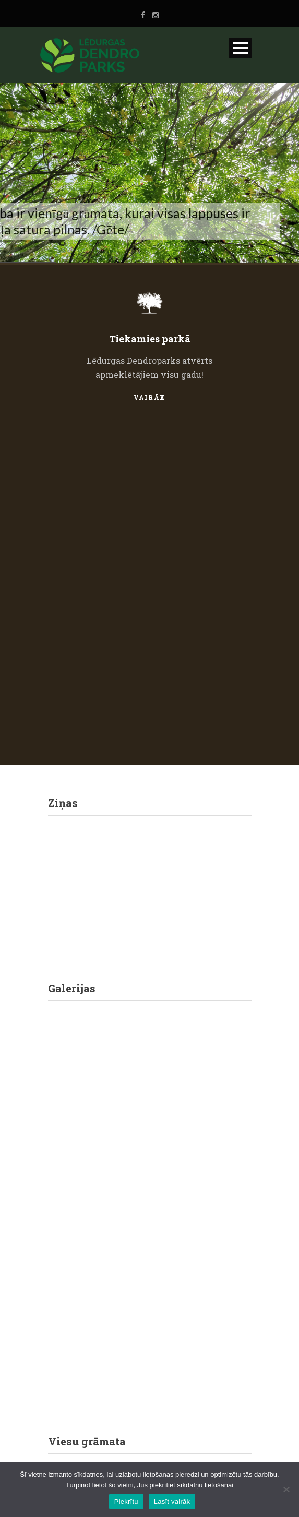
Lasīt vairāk (172, 1502)
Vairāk (150, 397)
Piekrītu (126, 1502)
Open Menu (240, 48)
